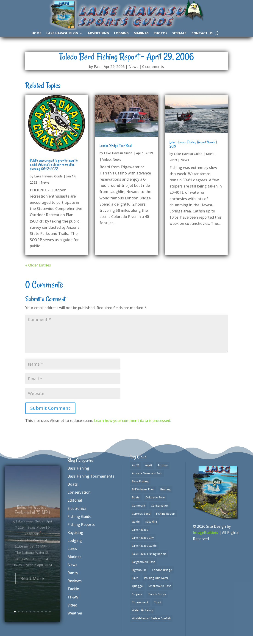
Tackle (73, 588)
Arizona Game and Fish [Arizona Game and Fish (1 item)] (147, 473)
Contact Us (202, 33)
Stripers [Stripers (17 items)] (137, 594)
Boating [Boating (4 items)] (165, 489)
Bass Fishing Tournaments (90, 476)
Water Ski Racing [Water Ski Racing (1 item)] (142, 610)
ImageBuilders (205, 532)
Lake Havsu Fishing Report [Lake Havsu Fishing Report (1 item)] (149, 554)
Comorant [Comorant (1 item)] (138, 506)
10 (50, 611)
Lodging (121, 33)
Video (106, 159)
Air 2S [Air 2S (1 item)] (135, 465)
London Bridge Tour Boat (116, 145)
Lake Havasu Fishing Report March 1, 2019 (193, 144)
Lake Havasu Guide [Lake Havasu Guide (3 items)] (144, 546)
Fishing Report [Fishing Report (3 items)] (165, 514)
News (133, 66)
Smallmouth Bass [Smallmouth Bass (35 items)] (159, 586)
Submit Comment (50, 408)
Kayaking (75, 532)
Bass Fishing (78, 468)
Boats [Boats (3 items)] (136, 497)
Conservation (79, 492)
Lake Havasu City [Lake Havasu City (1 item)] (143, 538)
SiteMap (179, 33)
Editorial (74, 500)
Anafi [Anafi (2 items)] (148, 465)
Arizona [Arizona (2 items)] (163, 465)
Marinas (141, 33)
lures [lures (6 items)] (135, 578)
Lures (72, 548)
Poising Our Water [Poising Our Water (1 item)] (156, 578)
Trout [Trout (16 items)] (157, 602)
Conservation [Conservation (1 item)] (160, 506)
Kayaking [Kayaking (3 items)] (151, 522)
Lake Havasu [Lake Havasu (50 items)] (140, 530)
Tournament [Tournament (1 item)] (140, 602)
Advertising (98, 33)
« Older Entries (38, 265)
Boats (72, 484)
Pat (97, 66)
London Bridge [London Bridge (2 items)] (162, 570)
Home (36, 33)
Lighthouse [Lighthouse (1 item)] (139, 570)
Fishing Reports (81, 524)
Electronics (76, 508)
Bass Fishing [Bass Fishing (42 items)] (140, 481)
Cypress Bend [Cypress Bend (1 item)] (141, 514)
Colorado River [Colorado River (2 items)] (155, 497)
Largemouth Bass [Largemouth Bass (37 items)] (143, 562)
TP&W (72, 597)
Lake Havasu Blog (62, 33)
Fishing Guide (79, 516)
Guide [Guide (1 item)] (136, 522)
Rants (72, 572)
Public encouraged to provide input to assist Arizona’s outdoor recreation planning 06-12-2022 (54, 164)
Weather (74, 613)
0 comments (153, 66)
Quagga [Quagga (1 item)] (137, 586)
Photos (160, 33)
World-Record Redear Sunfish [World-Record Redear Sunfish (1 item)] (151, 618)
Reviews (74, 580)
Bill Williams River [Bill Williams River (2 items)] (143, 489)
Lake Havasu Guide (48, 176)
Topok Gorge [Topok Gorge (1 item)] (157, 594)
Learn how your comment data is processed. (132, 420)
